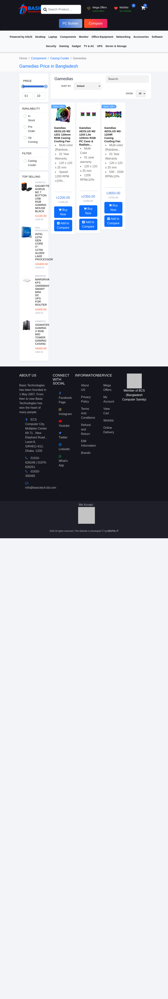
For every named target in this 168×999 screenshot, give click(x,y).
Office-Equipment (102, 36)
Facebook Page (65, 398)
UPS (100, 46)
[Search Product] (127, 79)
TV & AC (89, 46)
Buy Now (63, 212)
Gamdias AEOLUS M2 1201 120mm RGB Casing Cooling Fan (62, 134)
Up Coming (33, 139)
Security (51, 46)
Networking (123, 36)
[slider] (45, 86)
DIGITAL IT (113, 531)
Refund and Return (86, 429)
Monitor (84, 36)
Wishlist (108, 420)
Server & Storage (116, 46)
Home (23, 58)
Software (157, 36)
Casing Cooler (59, 58)
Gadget (76, 46)
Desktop (40, 36)
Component (39, 58)
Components (68, 36)
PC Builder (71, 23)
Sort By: (81, 86)
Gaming (64, 46)
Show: (136, 93)
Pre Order (31, 129)
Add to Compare (63, 225)
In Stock (31, 118)
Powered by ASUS (21, 36)
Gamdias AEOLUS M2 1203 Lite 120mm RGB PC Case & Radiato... (87, 136)
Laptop (53, 36)
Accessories (141, 36)
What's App (63, 461)
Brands (86, 452)
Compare (96, 23)
